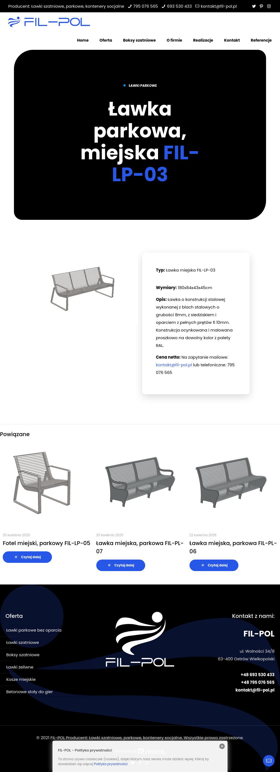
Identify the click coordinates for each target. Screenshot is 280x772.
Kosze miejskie (21, 679)
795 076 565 (145, 6)
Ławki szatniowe (22, 642)
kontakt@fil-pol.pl (219, 6)
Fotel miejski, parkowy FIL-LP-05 (46, 543)
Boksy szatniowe (23, 655)
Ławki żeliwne (19, 667)
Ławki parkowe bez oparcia (34, 630)
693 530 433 (179, 6)
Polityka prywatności (110, 764)
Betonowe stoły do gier (29, 692)
